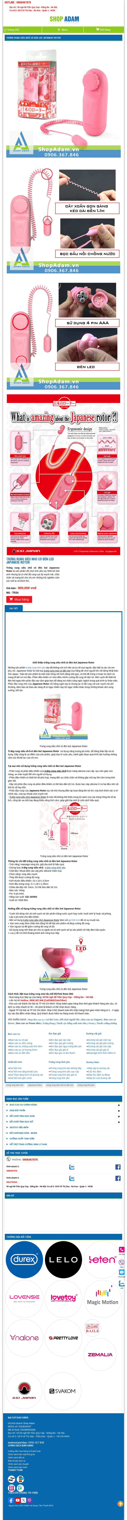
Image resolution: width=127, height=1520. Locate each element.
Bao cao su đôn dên (20, 1053)
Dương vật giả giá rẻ (98, 1049)
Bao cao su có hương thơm (23, 1049)
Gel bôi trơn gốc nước (21, 1078)
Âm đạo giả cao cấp (61, 1040)
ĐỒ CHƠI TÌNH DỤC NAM (22, 1116)
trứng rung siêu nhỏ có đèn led (60, 1085)
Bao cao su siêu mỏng (21, 1043)
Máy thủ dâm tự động (99, 1075)
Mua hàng (19, 599)
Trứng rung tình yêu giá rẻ (64, 1075)
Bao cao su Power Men (28, 1023)
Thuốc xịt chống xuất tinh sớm (71, 1023)
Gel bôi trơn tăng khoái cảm (24, 1071)
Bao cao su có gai (19, 1040)
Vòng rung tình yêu (60, 1078)
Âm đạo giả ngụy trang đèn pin (66, 1046)
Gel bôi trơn (16, 1068)
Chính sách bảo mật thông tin (21, 1454)
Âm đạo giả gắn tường (62, 1043)
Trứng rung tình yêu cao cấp (65, 1071)
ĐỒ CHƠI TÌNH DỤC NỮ (21, 1122)
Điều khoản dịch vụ (16, 1461)
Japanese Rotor (35, 1085)
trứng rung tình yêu (86, 1085)
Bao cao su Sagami (91, 1019)
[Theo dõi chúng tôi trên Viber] (29, 1500)
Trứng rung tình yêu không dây (66, 1068)
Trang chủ (11, 30)
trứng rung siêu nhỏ (14, 1085)
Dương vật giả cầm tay (99, 1040)
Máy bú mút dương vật (99, 1078)
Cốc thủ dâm (94, 1071)
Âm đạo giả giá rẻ (59, 1049)
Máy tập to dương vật (99, 1068)
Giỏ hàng (103, 28)
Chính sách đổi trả (16, 1457)
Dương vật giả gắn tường (101, 1043)
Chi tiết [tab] (14, 608)
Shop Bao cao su (36, 1019)
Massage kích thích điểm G (102, 1053)
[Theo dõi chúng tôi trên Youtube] (17, 1500)
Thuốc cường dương (107, 1023)
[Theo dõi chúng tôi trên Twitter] (23, 1500)
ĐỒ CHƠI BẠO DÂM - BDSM (23, 1133)
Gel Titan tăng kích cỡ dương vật (26, 1075)
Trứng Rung (48, 1023)
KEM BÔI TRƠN (17, 1110)
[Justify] (63, 29)
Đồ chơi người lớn (69, 1019)
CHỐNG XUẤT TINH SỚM (22, 1138)
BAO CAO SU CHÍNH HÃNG (23, 1105)
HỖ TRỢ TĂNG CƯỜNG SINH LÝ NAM (28, 1144)
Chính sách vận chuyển (18, 1464)
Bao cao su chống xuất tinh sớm (26, 1046)
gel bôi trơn (74, 920)
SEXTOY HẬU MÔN (19, 1127)
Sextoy (91, 1023)
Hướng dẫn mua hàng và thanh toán (24, 1451)
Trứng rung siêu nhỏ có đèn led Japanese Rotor (33, 37)
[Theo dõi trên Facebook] (11, 1500)
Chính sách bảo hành (17, 1467)
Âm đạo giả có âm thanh (63, 1053)
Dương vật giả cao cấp (99, 1046)
